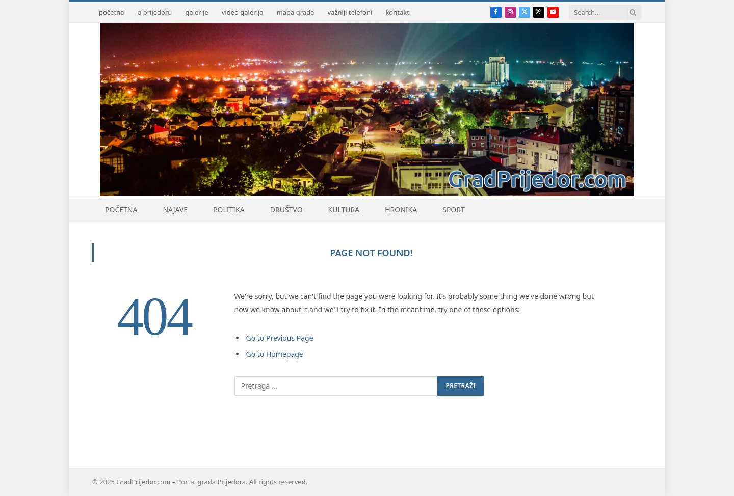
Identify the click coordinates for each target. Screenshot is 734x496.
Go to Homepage (274, 354)
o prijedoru (154, 12)
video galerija (243, 12)
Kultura (344, 209)
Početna (121, 209)
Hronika (401, 209)
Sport (453, 209)
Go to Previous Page (279, 338)
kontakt (397, 12)
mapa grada (295, 12)
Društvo (286, 209)
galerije (196, 12)
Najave (175, 209)
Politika (229, 209)
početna (111, 12)
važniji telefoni (349, 12)
